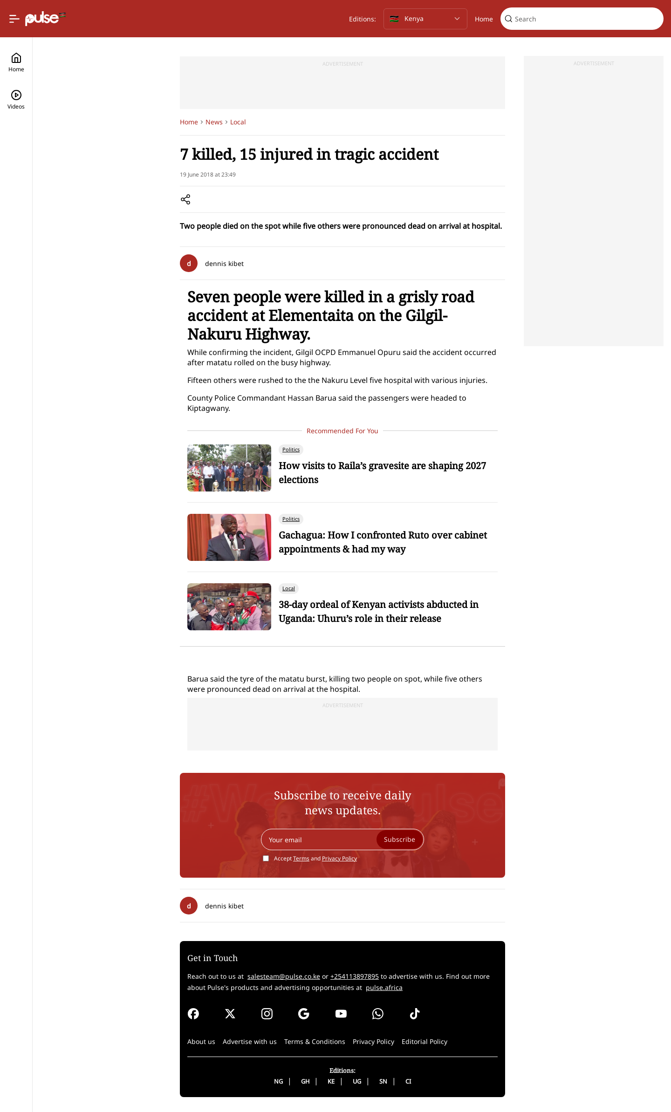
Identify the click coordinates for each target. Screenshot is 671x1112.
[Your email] (342, 839)
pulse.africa (384, 987)
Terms (301, 858)
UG (357, 1081)
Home (484, 18)
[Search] (587, 19)
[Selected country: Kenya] (425, 18)
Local (238, 121)
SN (383, 1081)
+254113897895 (354, 976)
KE (331, 1081)
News (214, 121)
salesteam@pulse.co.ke (283, 976)
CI (408, 1081)
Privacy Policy (339, 858)
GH (305, 1081)
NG (278, 1081)
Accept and (315, 858)
